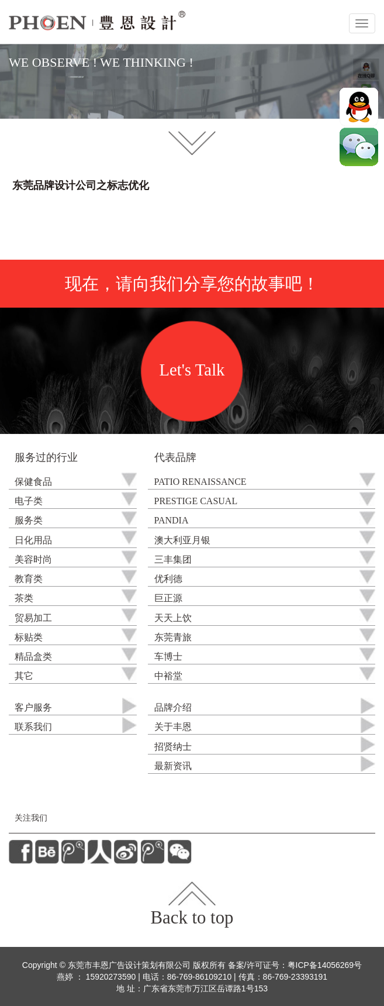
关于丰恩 (173, 727)
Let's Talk (192, 370)
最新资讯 (173, 766)
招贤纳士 (173, 747)
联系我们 (33, 727)
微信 (359, 147)
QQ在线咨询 (359, 107)
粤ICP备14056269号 (325, 965)
